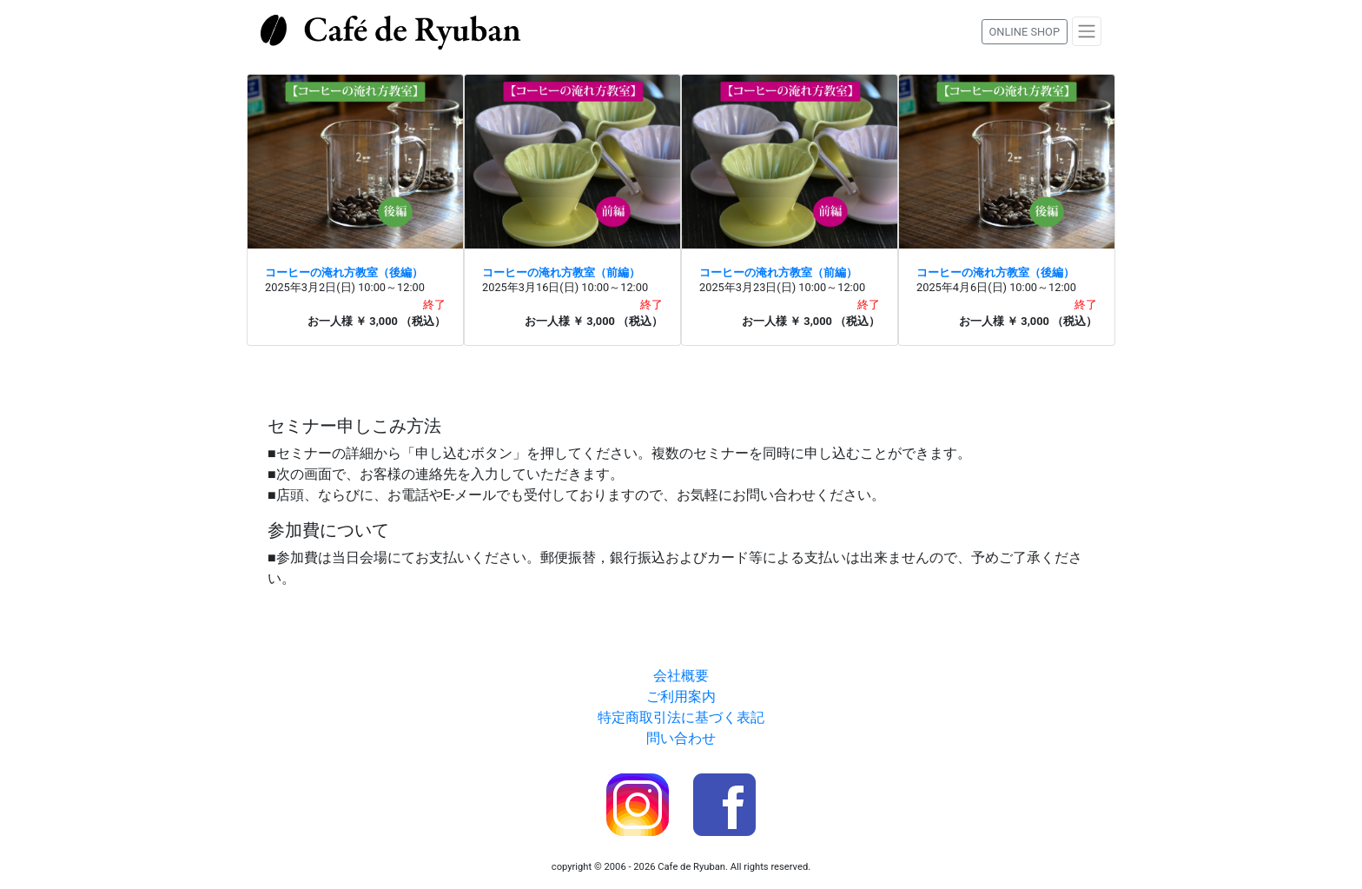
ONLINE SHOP (1025, 31)
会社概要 (681, 675)
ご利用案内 (681, 696)
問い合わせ (681, 738)
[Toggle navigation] (1086, 31)
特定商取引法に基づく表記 (681, 717)
